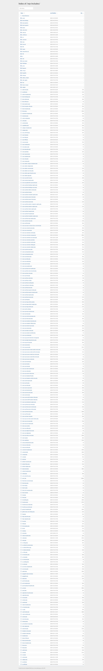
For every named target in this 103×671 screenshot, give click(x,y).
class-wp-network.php (25, 328)
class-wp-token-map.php (26, 416)
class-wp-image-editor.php (26, 306)
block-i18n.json (24, 101)
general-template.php (25, 509)
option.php (23, 571)
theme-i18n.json (24, 638)
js (21, 56)
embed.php (23, 473)
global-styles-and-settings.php (27, 511)
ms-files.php (23, 552)
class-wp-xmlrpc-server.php (26, 435)
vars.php (23, 654)
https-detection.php (25, 516)
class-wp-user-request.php (26, 423)
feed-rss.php (23, 487)
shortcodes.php (24, 619)
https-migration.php (25, 518)
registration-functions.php (26, 592)
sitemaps (23, 75)
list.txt (22, 528)
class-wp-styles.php (25, 385)
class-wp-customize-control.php (27, 232)
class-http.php (24, 137)
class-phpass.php (24, 146)
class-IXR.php (24, 139)
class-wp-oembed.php (25, 335)
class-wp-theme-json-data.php (27, 404)
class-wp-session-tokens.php (27, 373)
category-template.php (26, 127)
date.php (23, 459)
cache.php (23, 120)
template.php (24, 635)
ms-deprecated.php (25, 549)
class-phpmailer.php (25, 149)
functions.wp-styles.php (26, 507)
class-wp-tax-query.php (26, 387)
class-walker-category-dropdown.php (28, 163)
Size (81, 13)
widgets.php (23, 659)
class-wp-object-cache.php (26, 330)
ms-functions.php (24, 554)
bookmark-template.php (26, 113)
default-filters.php (25, 464)
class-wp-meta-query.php (26, 318)
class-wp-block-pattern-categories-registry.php (30, 204)
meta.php (23, 540)
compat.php (23, 454)
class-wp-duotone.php (25, 256)
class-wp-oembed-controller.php (27, 332)
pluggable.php (24, 576)
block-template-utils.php (26, 106)
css (22, 37)
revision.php (23, 600)
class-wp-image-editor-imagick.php (28, 304)
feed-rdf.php (23, 485)
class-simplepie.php (25, 156)
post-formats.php (24, 580)
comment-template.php (26, 449)
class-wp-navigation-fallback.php (28, 323)
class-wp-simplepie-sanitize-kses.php (28, 378)
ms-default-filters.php (25, 547)
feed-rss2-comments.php (26, 490)
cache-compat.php (25, 118)
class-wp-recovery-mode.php (27, 359)
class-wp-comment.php (26, 230)
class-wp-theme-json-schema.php (28, 409)
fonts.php (23, 497)
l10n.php (23, 523)
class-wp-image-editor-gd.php (27, 301)
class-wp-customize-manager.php (28, 235)
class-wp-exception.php (26, 266)
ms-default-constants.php (26, 545)
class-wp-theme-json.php (26, 411)
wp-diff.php (23, 664)
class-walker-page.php (25, 175)
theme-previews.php (25, 640)
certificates (23, 34)
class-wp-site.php (24, 383)
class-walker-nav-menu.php (26, 170)
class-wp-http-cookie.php (26, 278)
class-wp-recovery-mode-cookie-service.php (30, 349)
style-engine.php (24, 626)
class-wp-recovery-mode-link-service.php (29, 356)
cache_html (23, 30)
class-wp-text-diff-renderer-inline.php (29, 397)
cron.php (23, 456)
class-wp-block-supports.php (27, 211)
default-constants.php (25, 461)
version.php (23, 657)
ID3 (22, 46)
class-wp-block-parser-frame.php (28, 199)
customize (23, 39)
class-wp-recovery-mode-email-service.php (30, 351)
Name (22, 13)
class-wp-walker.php (25, 428)
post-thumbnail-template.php (27, 585)
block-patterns (24, 22)
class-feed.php (24, 135)
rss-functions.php (24, 607)
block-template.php (25, 108)
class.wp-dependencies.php (26, 442)
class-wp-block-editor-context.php (28, 189)
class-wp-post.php (25, 344)
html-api (23, 44)
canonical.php (24, 123)
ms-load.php (23, 557)
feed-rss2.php (24, 492)
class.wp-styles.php (25, 447)
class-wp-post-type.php (26, 342)
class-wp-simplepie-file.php (26, 375)
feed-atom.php (24, 483)
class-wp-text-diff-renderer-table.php (28, 399)
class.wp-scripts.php (25, 444)
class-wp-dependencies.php (27, 251)
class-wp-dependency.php (26, 254)
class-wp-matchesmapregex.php (27, 316)
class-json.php (24, 142)
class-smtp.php (24, 158)
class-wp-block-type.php (26, 220)
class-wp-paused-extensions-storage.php (29, 337)
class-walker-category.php (26, 165)
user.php (23, 652)
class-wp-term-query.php (26, 392)
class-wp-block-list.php (26, 192)
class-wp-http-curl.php (25, 280)
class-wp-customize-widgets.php (28, 247)
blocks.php (23, 111)
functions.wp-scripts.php (26, 504)
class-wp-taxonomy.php (26, 390)
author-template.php (25, 94)
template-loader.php (25, 633)
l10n (22, 58)
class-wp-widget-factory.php (27, 430)
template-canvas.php (25, 630)
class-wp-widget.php (25, 433)
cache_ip (23, 32)
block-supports (24, 25)
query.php (23, 590)
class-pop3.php (24, 151)
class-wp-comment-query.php (27, 228)
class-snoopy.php (24, 161)
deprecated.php (24, 468)
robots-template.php (25, 604)
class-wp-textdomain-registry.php (28, 402)
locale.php (23, 533)
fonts (22, 42)
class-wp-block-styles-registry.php (28, 208)
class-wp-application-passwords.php (28, 182)
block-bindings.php (25, 96)
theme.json (23, 645)
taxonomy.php (24, 628)
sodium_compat (24, 77)
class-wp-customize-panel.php (27, 239)
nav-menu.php (24, 569)
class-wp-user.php (25, 425)
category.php (24, 130)
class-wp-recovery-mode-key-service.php (29, 354)
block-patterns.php (25, 104)
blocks (22, 27)
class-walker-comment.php (26, 168)
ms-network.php (24, 559)
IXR (22, 53)
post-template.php (25, 583)
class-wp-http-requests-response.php (28, 292)
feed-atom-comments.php (26, 480)
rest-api (22, 70)
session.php (23, 616)
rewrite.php (23, 602)
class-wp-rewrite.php (25, 361)
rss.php (22, 609)
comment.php (24, 452)
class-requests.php (25, 154)
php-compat (23, 61)
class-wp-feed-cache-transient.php (28, 270)
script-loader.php (24, 611)
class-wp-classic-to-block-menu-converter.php (30, 225)
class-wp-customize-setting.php (27, 244)
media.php (23, 537)
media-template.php (25, 535)
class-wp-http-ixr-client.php (27, 285)
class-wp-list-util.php (25, 309)
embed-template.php (25, 471)
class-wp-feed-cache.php (26, 273)
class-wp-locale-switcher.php (27, 311)
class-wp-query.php (25, 347)
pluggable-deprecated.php (26, 573)
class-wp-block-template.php (27, 213)
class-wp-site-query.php (26, 380)
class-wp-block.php (25, 223)
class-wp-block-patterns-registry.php (28, 206)
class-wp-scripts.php (25, 371)
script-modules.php (25, 614)
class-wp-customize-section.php (27, 242)
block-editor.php (24, 99)
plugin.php (23, 578)
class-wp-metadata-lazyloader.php (28, 321)
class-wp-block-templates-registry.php (29, 216)
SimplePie (23, 73)
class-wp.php (24, 437)
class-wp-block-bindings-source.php (28, 187)
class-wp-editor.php (25, 258)
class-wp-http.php (25, 299)
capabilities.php (24, 125)
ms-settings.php (24, 561)
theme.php (23, 647)
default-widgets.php (25, 466)
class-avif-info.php (25, 132)
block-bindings (24, 20)
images (22, 49)
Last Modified (53, 13)
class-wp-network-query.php (27, 325)
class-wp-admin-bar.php (26, 177)
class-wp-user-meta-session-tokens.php (29, 418)
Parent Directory (24, 15)
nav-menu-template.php (26, 566)
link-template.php (24, 526)
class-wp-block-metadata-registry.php (29, 194)
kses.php (23, 521)
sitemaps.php (24, 621)
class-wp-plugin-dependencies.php (28, 340)
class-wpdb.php (24, 440)
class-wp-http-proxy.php (26, 287)
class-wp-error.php (25, 263)
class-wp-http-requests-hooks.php (28, 290)
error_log (23, 478)
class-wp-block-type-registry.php (28, 218)
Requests (23, 68)
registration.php (24, 595)
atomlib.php (23, 92)
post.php (23, 588)
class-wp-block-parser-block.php (27, 197)
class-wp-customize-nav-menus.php (28, 237)
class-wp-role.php (24, 363)
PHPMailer (23, 63)
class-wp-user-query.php (26, 421)
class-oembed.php (25, 144)
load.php (23, 530)
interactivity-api (24, 51)
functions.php (24, 502)
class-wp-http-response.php (27, 294)
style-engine (23, 80)
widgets (22, 87)
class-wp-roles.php (25, 366)
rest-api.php (23, 597)
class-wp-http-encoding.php (27, 282)
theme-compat (24, 84)
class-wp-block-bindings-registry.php (28, 185)
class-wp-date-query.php (26, 249)
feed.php (23, 495)
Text (22, 82)
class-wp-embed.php (25, 261)
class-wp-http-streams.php (26, 297)
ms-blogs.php (24, 542)
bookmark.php (24, 115)
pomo (22, 65)
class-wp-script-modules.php (27, 368)
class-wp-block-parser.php (26, 201)
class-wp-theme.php (25, 414)
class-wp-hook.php (25, 275)
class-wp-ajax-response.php (27, 180)
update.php (23, 650)
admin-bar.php (24, 89)
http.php (23, 514)
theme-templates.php (25, 642)
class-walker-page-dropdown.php (28, 173)
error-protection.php (25, 476)
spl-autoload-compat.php (26, 623)
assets (22, 18)
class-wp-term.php (25, 394)
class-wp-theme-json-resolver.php (28, 406)
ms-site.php (23, 564)
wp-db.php (23, 662)
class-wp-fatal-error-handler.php (27, 268)
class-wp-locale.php (25, 313)
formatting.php (24, 499)
